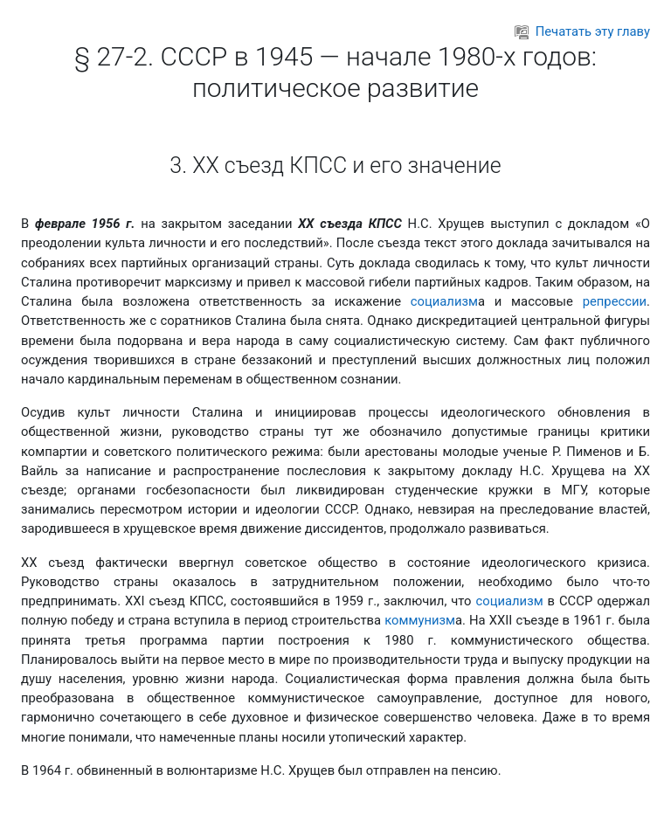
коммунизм (419, 620)
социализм (444, 301)
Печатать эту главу (582, 31)
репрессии (615, 301)
